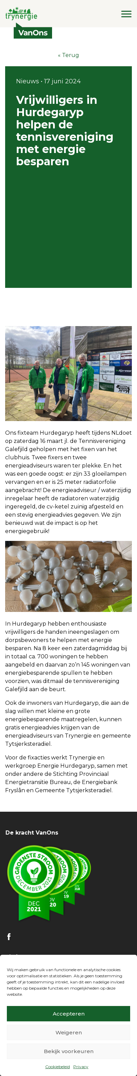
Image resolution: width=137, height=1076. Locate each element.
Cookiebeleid (57, 1066)
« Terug (68, 55)
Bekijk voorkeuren (69, 1051)
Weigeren (68, 1032)
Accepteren (69, 1013)
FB (8, 936)
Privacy (80, 1066)
